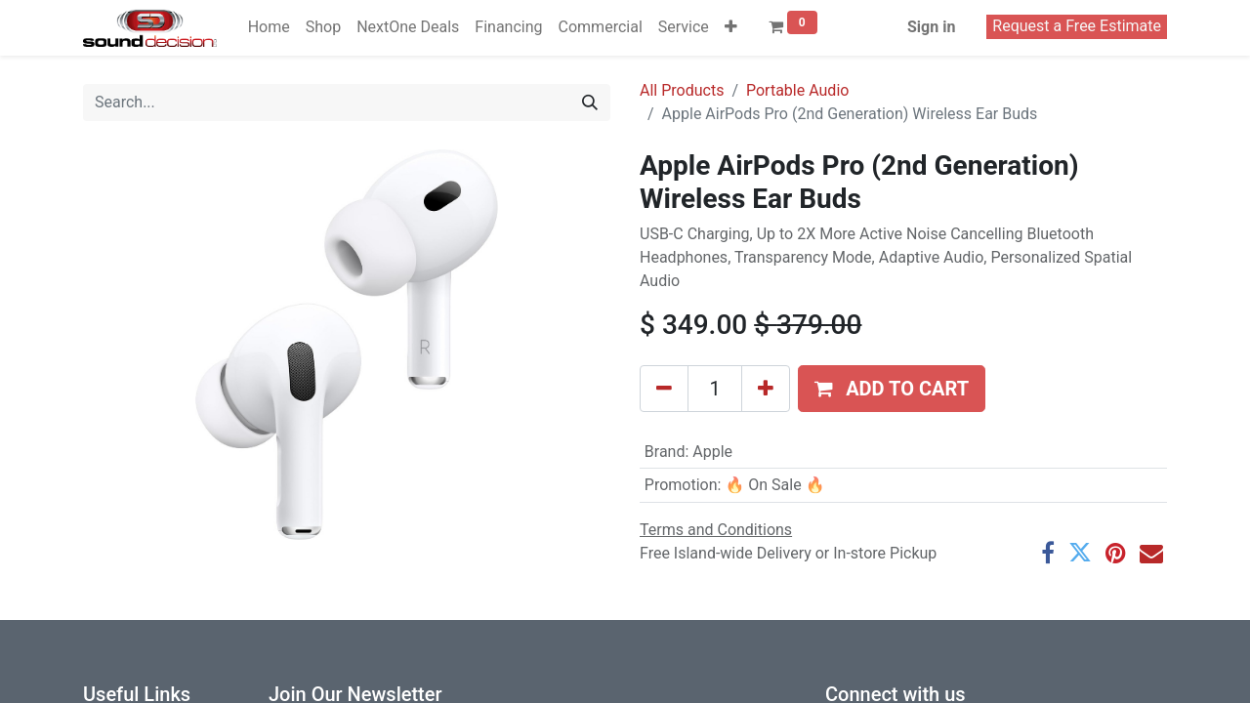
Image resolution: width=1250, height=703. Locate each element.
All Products (682, 90)
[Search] (589, 102)
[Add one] (765, 388)
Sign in (931, 27)
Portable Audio (797, 90)
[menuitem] (269, 27)
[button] (731, 27)
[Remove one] (664, 388)
